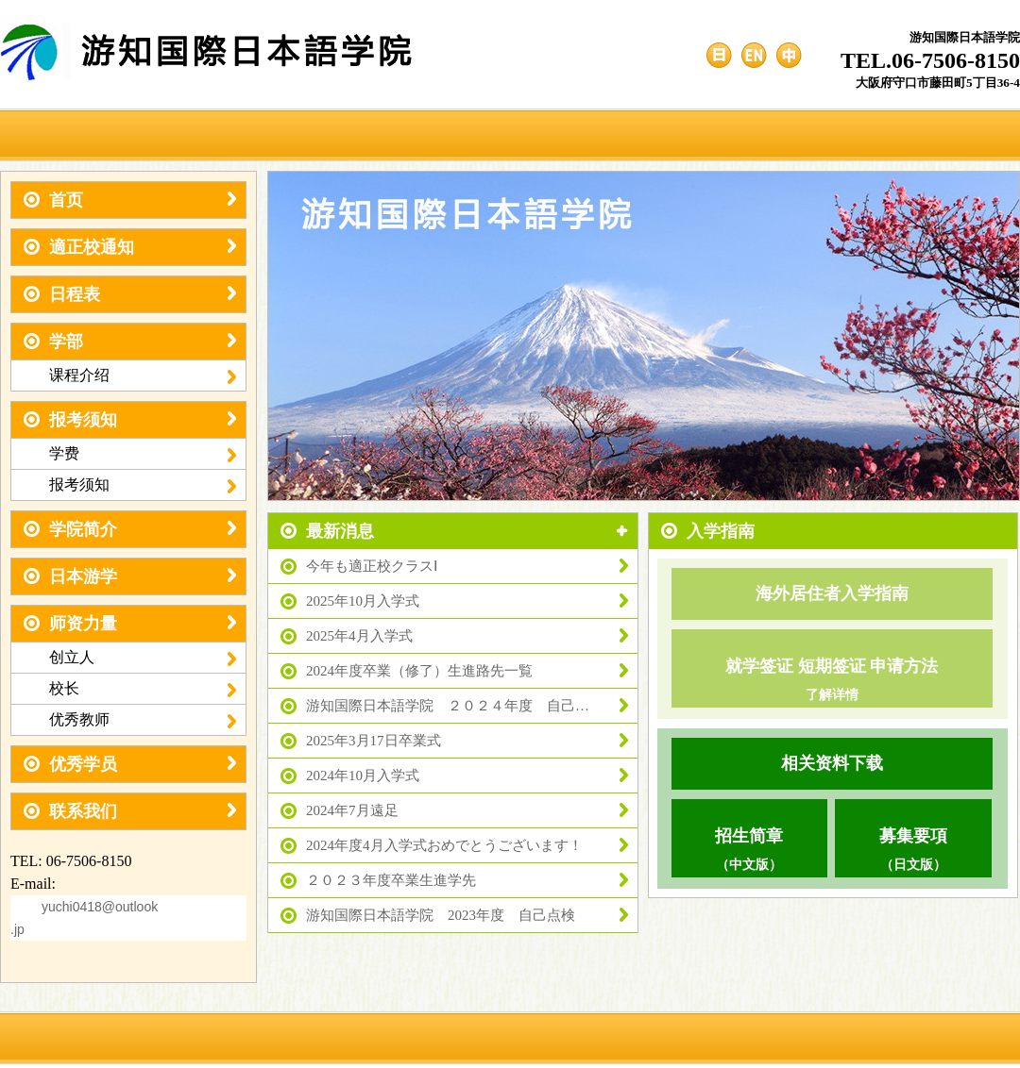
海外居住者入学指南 (832, 593)
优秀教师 (142, 719)
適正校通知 (130, 247)
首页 (130, 200)
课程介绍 (142, 375)
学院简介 (130, 529)
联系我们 (130, 811)
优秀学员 (130, 764)
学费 (142, 453)
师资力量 (130, 623)
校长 (142, 688)
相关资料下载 (832, 763)
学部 (130, 341)
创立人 (142, 657)
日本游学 (130, 576)
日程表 (130, 294)
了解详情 (832, 695)
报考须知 (130, 419)
